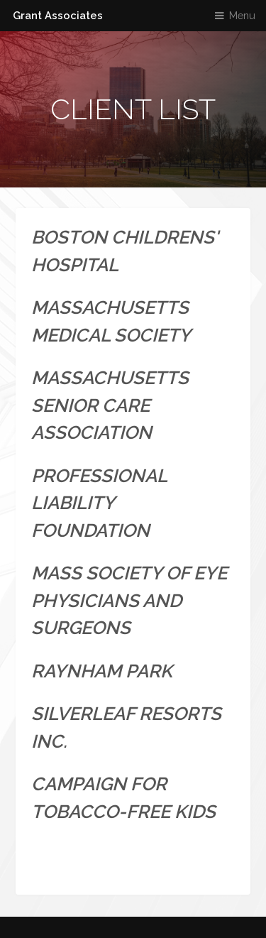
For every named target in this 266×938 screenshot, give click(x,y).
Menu (242, 15)
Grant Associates (58, 15)
